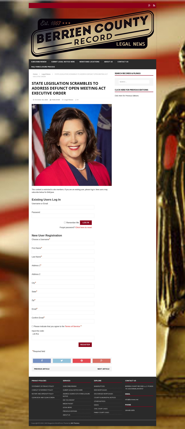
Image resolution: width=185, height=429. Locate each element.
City (34, 283)
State (34, 292)
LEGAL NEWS (67, 407)
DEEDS (96, 405)
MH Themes (75, 423)
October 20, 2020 (41, 100)
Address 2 (36, 274)
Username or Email (40, 204)
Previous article (41, 369)
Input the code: (38, 331)
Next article (103, 369)
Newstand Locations (89, 62)
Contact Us (123, 62)
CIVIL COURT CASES (101, 409)
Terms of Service (73, 326)
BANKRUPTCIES (99, 386)
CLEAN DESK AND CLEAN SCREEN (43, 397)
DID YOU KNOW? (68, 400)
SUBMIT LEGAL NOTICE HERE (63, 62)
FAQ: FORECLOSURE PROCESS (43, 67)
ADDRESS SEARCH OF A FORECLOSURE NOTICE (76, 395)
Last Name (37, 257)
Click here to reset (83, 227)
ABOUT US (66, 415)
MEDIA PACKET (68, 404)
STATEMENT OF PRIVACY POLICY (43, 386)
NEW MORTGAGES (100, 390)
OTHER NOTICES (99, 401)
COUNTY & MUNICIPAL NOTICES (105, 397)
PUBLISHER (56, 100)
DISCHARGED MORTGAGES (103, 394)
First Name (37, 248)
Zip (33, 300)
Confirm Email (38, 318)
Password (36, 212)
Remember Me (72, 223)
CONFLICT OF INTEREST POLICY (42, 390)
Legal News (68, 100)
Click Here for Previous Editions (127, 96)
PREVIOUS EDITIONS (70, 411)
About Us (108, 62)
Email (35, 309)
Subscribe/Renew (38, 62)
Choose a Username (41, 239)
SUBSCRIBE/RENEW (69, 386)
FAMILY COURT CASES (101, 412)
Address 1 (36, 266)
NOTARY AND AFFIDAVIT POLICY (42, 394)
